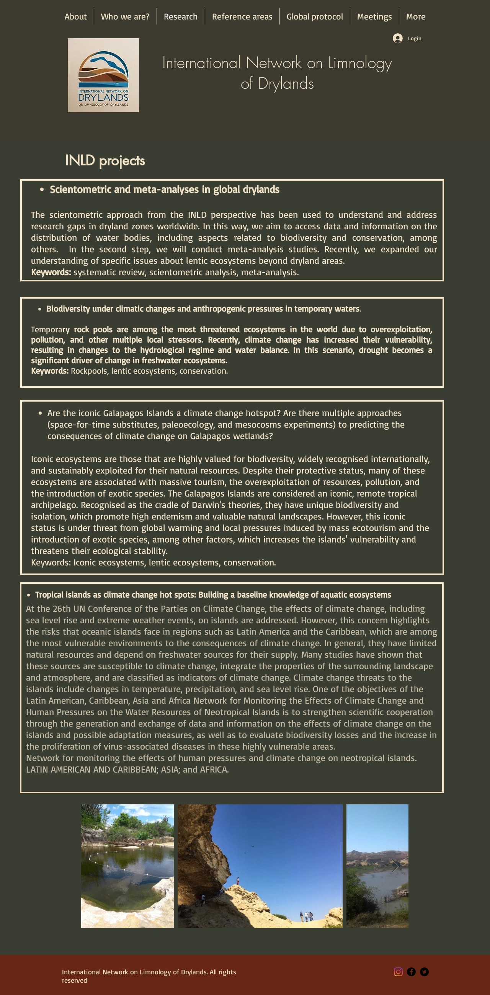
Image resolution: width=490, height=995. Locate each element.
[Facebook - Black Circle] (411, 971)
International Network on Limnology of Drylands (277, 72)
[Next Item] (395, 866)
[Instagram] (398, 971)
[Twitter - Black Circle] (424, 971)
